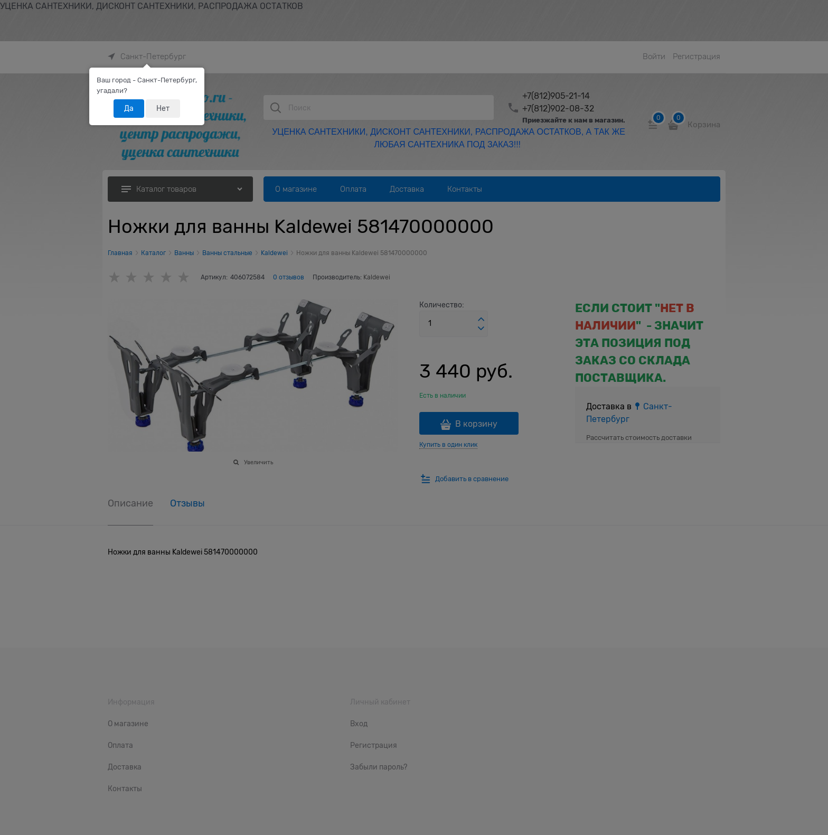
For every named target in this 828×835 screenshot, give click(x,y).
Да (129, 108)
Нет (163, 108)
